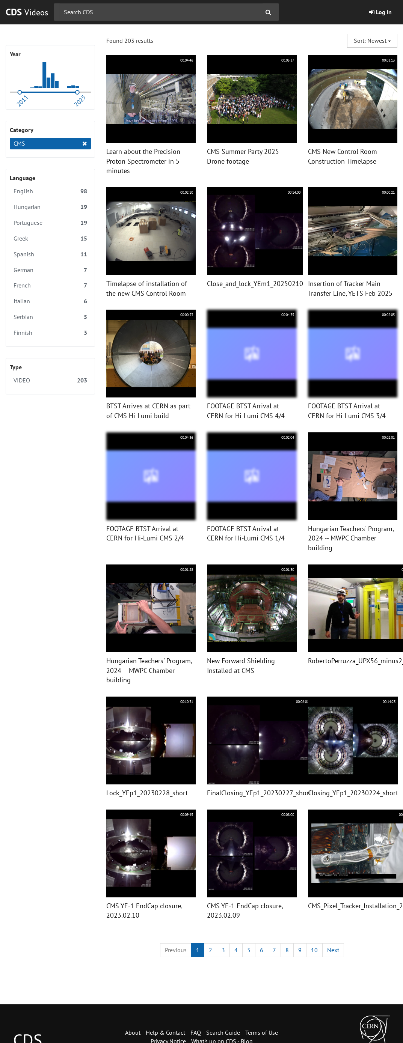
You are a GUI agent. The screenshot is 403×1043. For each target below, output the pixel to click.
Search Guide (223, 1032)
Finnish (50, 332)
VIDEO (50, 380)
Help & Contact (165, 1032)
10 (314, 950)
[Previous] (176, 950)
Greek (50, 238)
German (50, 270)
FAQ (195, 1032)
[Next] (333, 950)
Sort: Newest (372, 40)
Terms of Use (261, 1032)
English (50, 191)
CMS (50, 143)
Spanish (50, 254)
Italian (50, 301)
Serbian (50, 317)
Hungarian (50, 207)
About (132, 1032)
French (50, 285)
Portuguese (50, 222)
